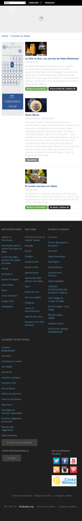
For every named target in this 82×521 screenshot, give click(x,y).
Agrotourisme (32, 272)
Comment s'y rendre (12, 361)
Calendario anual (13, 101)
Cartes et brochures (11, 399)
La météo (6, 355)
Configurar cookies (43, 495)
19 (3, 76)
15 (12, 70)
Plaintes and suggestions (8, 428)
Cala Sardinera (55, 267)
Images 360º (8, 301)
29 (12, 82)
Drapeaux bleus (56, 323)
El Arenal (52, 250)
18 (21, 70)
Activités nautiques (11, 377)
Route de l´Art (32, 291)
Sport (27, 286)
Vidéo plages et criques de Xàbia (56, 299)
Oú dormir (7, 372)
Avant (5, 36)
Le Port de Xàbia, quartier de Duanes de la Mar (11, 260)
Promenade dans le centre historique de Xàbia (12, 248)
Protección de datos (22, 495)
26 (3, 82)
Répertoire (7, 404)
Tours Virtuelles (9, 295)
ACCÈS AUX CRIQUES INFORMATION (58, 330)
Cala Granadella (56, 281)
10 (18, 64)
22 (12, 76)
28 (9, 82)
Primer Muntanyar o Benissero (58, 244)
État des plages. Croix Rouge (58, 308)
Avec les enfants (33, 297)
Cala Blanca (53, 261)
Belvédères (7, 274)
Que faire (30, 229)
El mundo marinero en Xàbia (41, 186)
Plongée (29, 256)
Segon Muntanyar (56, 256)
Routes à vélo (31, 267)
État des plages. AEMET (55, 316)
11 (21, 64)
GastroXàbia (7, 284)
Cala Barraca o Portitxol (55, 274)
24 (18, 76)
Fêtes (4, 290)
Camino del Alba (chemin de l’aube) (34, 279)
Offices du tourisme (11, 393)
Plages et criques (58, 229)
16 (15, 70)
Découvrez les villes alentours (34, 323)
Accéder (12, 458)
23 (15, 76)
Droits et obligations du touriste (12, 420)
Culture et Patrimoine (7, 238)
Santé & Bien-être (34, 316)
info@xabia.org (26, 506)
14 (9, 70)
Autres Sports (8, 388)
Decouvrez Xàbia (11, 229)
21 (9, 76)
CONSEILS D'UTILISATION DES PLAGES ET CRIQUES (58, 289)
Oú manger (7, 366)
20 (6, 76)
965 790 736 (10, 506)
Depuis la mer (32, 261)
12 (3, 70)
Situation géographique (8, 349)
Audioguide (7, 306)
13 (6, 70)
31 (18, 82)
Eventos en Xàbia (20, 36)
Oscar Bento (32, 115)
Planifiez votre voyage (15, 339)
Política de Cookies (46, 506)
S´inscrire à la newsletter (19, 442)
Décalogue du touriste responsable (12, 411)
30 (15, 82)
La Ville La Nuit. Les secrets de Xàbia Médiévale (52, 58)
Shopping (29, 302)
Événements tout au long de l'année (35, 238)
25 (21, 76)
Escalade (29, 245)
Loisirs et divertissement (32, 310)
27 (6, 82)
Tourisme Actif (9, 382)
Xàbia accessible (9, 435)
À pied (28, 250)
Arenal (5, 268)
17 (18, 70)
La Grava (52, 236)
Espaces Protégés (10, 279)
